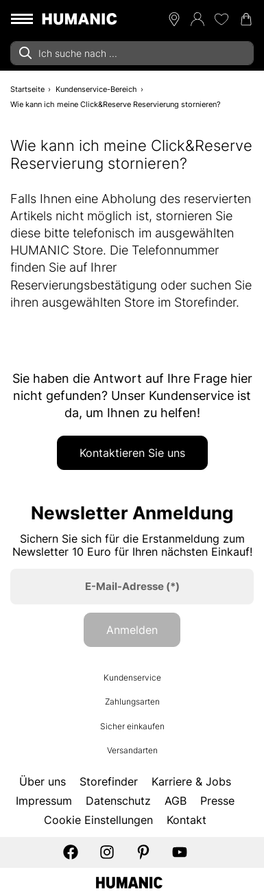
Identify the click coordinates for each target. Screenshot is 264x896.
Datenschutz (118, 800)
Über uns (42, 781)
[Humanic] (129, 881)
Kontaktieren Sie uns (132, 453)
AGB (176, 800)
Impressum (44, 800)
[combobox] (132, 53)
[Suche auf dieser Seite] (132, 53)
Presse (217, 800)
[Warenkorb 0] (246, 19)
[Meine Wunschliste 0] (221, 19)
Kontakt (186, 820)
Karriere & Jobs (191, 781)
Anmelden (132, 630)
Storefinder (109, 781)
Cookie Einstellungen (98, 820)
